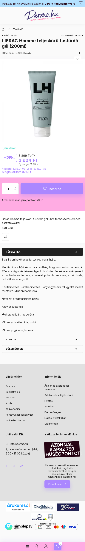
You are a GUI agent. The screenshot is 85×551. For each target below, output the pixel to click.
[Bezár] (81, 3)
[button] (42, 101)
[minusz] (15, 191)
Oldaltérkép (51, 423)
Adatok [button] (11, 339)
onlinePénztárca (15, 420)
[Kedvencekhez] (77, 58)
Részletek (7, 227)
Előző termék (11, 35)
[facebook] (79, 53)
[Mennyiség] (8, 188)
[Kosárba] (52, 188)
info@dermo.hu (19, 443)
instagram (14, 466)
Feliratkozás (55, 484)
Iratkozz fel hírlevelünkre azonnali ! (38, 3)
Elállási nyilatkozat (55, 417)
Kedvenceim (13, 408)
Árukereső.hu (18, 510)
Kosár (9, 403)
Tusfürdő (18, 29)
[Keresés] (36, 546)
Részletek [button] (13, 251)
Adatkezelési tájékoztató (58, 395)
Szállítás (49, 406)
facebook (6, 466)
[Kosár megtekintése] (57, 546)
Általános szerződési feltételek (56, 387)
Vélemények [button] (14, 349)
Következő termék (71, 35)
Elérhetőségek (52, 412)
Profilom (10, 397)
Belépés (10, 386)
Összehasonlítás (5, 237)
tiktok (21, 466)
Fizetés (48, 400)
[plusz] (15, 186)
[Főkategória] (3, 29)
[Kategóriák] (27, 546)
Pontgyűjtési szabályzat (19, 414)
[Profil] (46, 546)
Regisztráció (13, 391)
